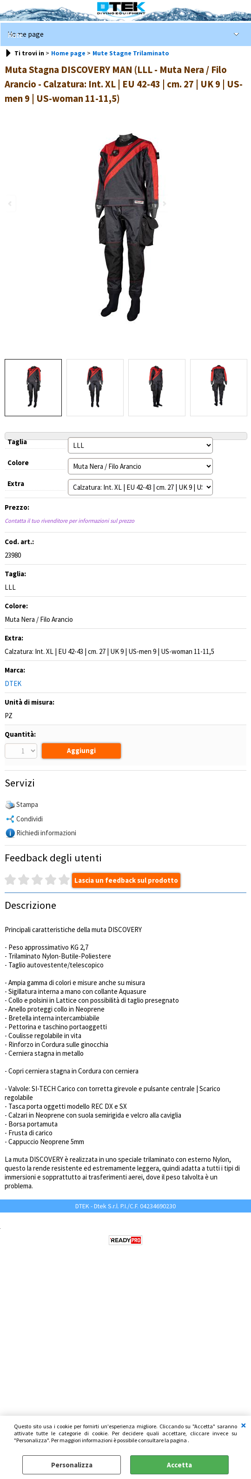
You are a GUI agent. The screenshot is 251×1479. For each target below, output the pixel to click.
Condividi (29, 819)
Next (164, 203)
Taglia (17, 441)
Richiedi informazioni (46, 833)
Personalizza (71, 1464)
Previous (11, 203)
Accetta (179, 1464)
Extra (15, 483)
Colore (18, 462)
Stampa (27, 805)
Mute (15, 35)
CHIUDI (243, 1425)
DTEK (13, 683)
